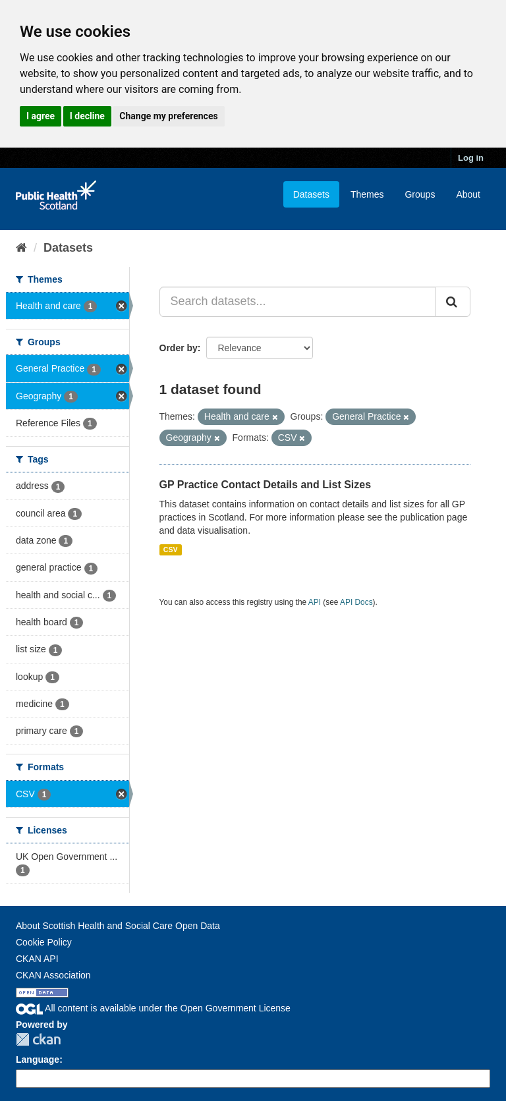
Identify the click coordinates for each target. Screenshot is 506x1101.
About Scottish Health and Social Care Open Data (118, 925)
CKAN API (37, 958)
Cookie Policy (44, 942)
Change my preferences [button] (168, 116)
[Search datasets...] (297, 302)
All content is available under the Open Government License (153, 1008)
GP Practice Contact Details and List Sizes (265, 484)
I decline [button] (87, 116)
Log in (471, 158)
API (314, 602)
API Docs (356, 602)
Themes (367, 194)
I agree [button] (40, 116)
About (468, 194)
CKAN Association (53, 975)
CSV (170, 549)
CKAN (38, 1039)
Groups (420, 194)
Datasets (311, 194)
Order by (178, 348)
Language (37, 1059)
